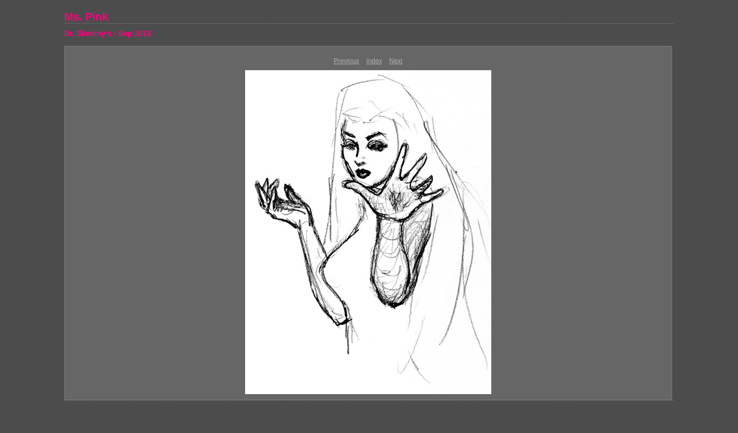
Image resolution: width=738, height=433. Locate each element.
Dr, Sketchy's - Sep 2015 (107, 33)
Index (374, 61)
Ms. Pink (86, 17)
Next (396, 61)
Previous (346, 61)
